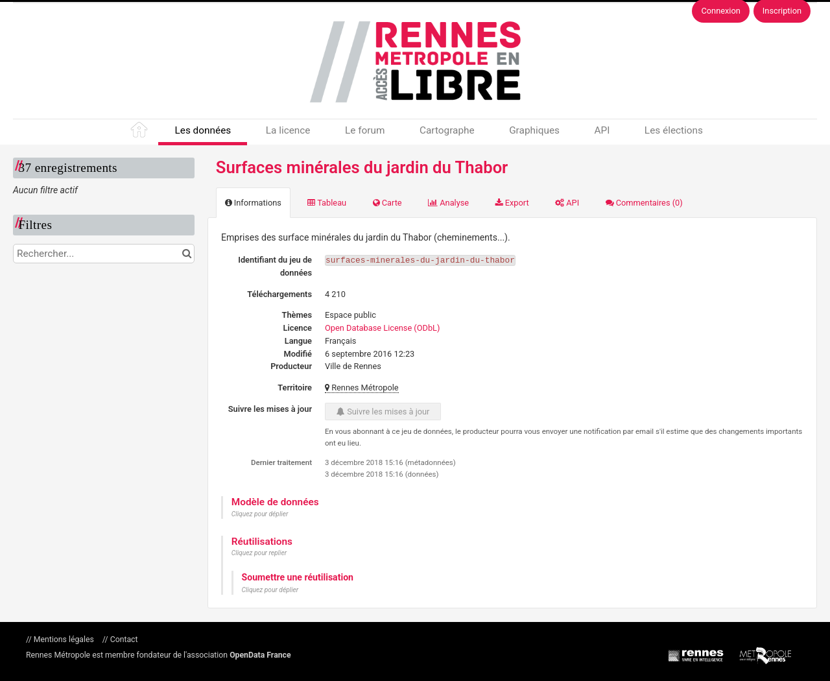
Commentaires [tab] (644, 203)
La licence (288, 130)
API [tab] (567, 203)
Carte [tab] (387, 203)
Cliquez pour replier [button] (259, 553)
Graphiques (534, 130)
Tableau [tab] (326, 203)
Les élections (674, 130)
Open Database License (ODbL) (382, 328)
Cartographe (447, 130)
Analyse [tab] (448, 203)
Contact (123, 639)
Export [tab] (512, 203)
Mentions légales (64, 639)
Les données (202, 130)
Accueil (140, 132)
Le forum (365, 130)
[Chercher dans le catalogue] (186, 253)
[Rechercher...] (104, 253)
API (602, 130)
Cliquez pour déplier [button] (260, 514)
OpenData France (260, 655)
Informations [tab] (253, 203)
